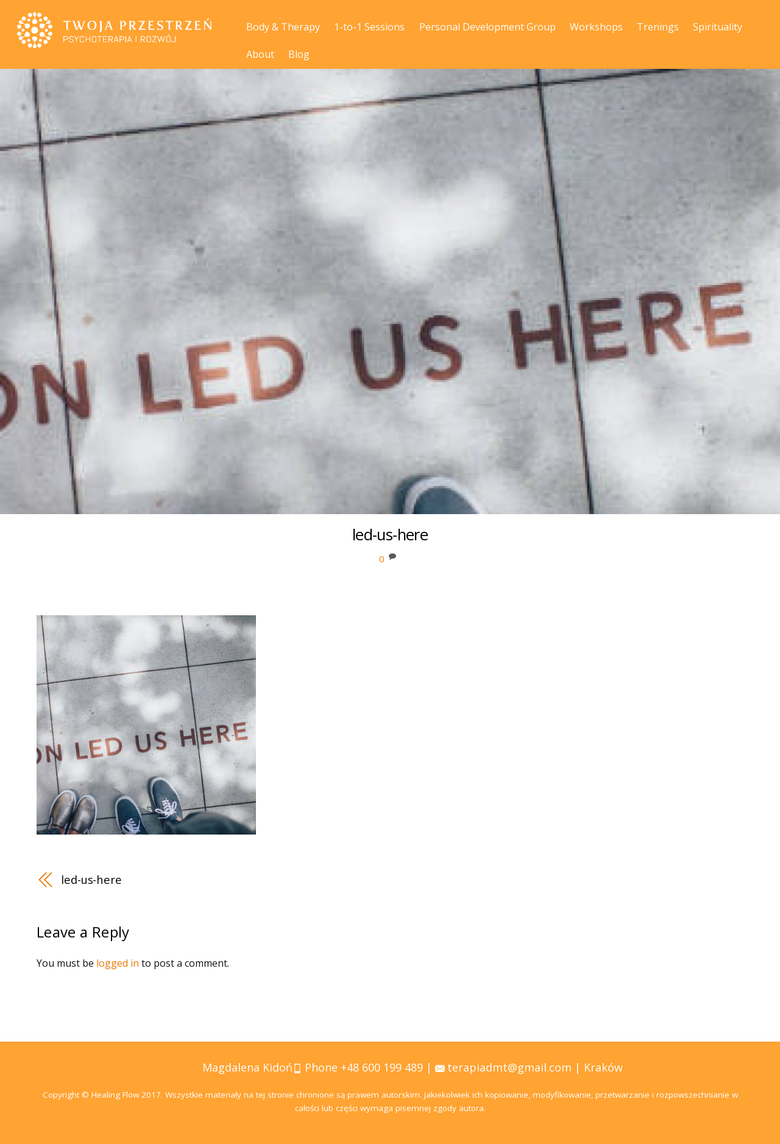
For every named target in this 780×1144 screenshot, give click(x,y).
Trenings (658, 27)
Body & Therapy (283, 27)
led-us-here (91, 879)
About (260, 54)
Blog (299, 54)
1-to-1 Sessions (369, 27)
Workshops (596, 27)
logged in (117, 963)
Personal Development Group (487, 27)
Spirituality (717, 27)
